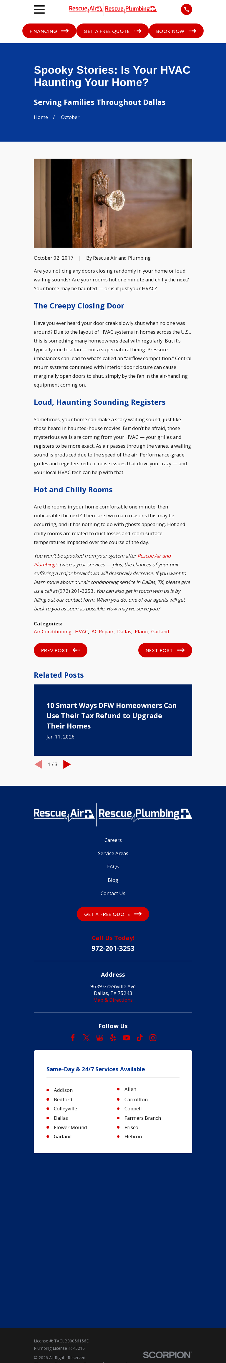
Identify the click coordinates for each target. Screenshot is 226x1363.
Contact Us (113, 893)
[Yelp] (112, 1037)
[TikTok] (139, 1037)
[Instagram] (152, 1037)
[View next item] (67, 764)
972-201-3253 (113, 948)
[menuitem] (41, 1209)
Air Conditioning (53, 631)
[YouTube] (126, 1037)
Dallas (124, 631)
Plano (141, 631)
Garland (160, 631)
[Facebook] (72, 1037)
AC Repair (103, 631)
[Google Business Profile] (99, 1037)
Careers (113, 840)
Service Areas (113, 853)
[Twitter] (86, 1037)
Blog (113, 880)
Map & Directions (113, 999)
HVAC (81, 631)
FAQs (113, 866)
